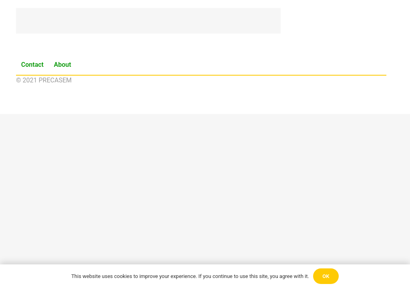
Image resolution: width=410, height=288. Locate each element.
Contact (32, 64)
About (62, 64)
